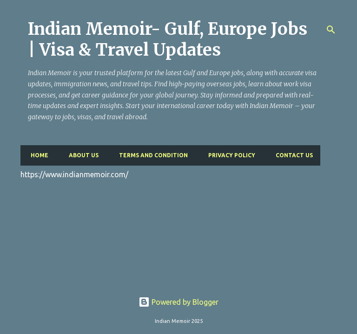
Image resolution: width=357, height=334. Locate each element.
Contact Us (291, 155)
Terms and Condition (150, 155)
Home (37, 155)
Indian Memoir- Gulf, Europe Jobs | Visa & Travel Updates (167, 39)
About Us (81, 155)
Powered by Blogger (178, 302)
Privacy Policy (228, 155)
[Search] (331, 30)
